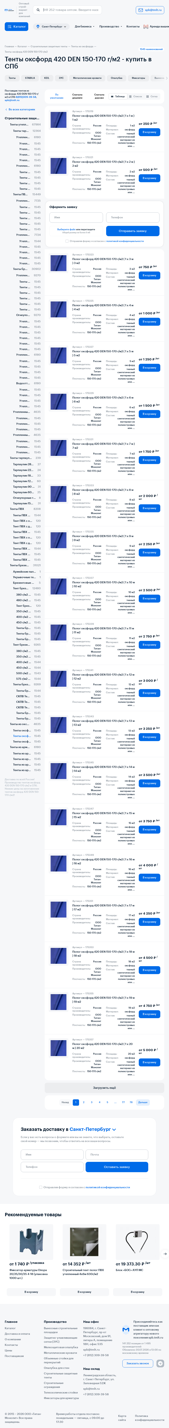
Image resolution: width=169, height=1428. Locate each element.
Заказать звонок (138, 1363)
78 (131, 1102)
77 (123, 1102)
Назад (65, 1102)
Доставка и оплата (17, 1334)
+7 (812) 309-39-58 (96, 1355)
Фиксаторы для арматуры (61, 1398)
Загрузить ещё (104, 1087)
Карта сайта (122, 1418)
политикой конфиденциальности (125, 241)
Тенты (12, 78)
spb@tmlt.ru (150, 10)
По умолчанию (56, 96)
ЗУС (61, 78)
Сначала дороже (99, 96)
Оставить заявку (117, 1167)
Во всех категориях (20, 109)
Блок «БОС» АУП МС (129, 1270)
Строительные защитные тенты (23, 118)
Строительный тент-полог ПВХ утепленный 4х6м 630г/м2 (83, 1272)
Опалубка (116, 78)
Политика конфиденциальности (149, 1418)
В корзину (149, 132)
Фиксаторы (138, 78)
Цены (8, 1350)
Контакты (133, 26)
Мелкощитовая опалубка (61, 1347)
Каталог (16, 26)
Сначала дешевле (77, 96)
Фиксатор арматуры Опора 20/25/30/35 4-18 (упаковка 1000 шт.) (28, 1274)
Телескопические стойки (61, 1392)
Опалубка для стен (56, 1368)
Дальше (142, 1102)
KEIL (46, 78)
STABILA (30, 78)
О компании (13, 1339)
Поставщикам (14, 1356)
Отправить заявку (133, 231)
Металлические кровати (87, 78)
